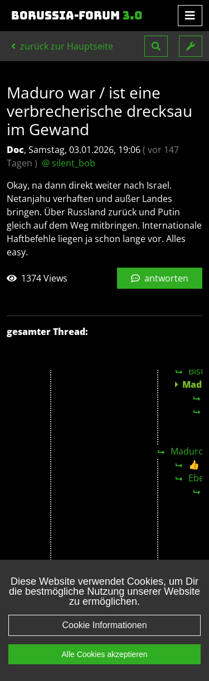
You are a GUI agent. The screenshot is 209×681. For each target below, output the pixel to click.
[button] (156, 46)
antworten (159, 278)
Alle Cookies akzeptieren (104, 666)
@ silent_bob (68, 163)
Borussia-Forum (77, 15)
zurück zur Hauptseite (62, 46)
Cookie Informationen (104, 637)
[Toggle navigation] (190, 15)
